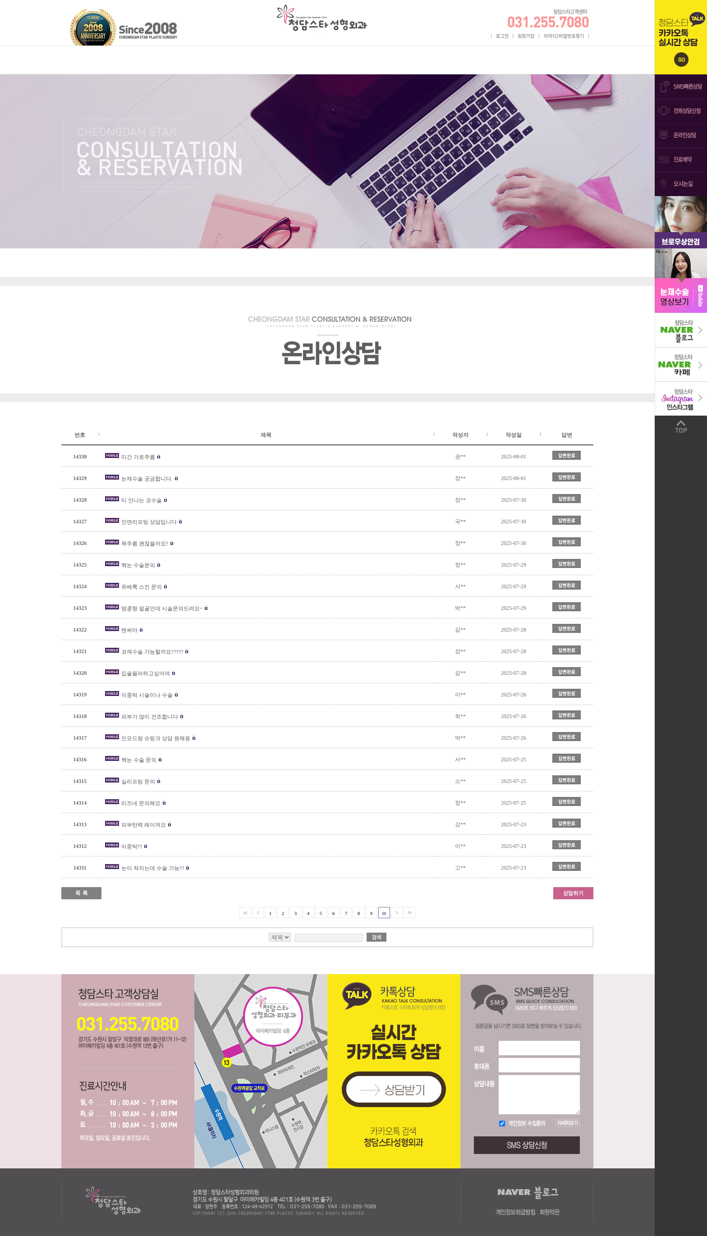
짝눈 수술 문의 (138, 760)
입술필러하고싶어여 (145, 673)
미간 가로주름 (138, 457)
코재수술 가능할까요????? (152, 652)
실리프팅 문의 (138, 781)
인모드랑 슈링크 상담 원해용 (155, 738)
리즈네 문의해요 (141, 803)
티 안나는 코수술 (141, 500)
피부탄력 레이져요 (143, 825)
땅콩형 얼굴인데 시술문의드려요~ (162, 608)
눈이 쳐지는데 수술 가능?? (152, 868)
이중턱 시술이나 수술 (147, 695)
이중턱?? (132, 846)
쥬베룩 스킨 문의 (141, 587)
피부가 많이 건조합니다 (149, 717)
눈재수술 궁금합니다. (147, 479)
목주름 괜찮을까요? (144, 543)
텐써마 (129, 630)
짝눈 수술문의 (138, 565)
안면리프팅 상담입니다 (149, 522)
